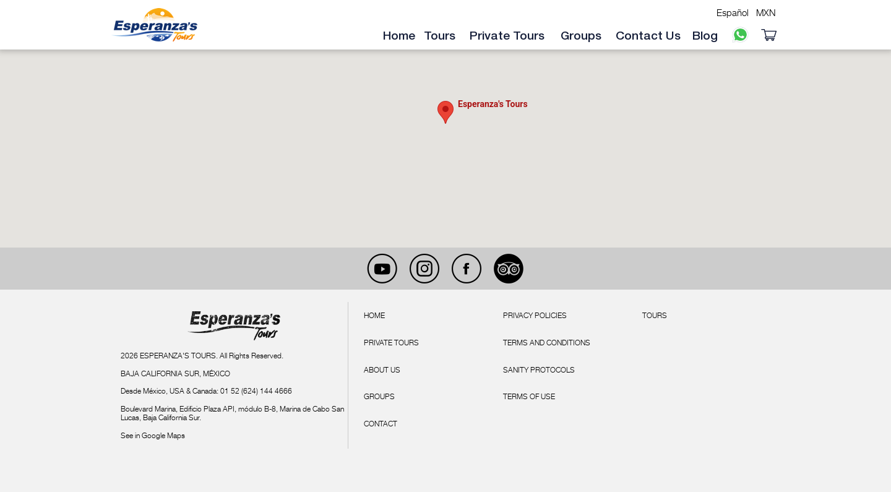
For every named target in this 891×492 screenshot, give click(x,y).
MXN (766, 12)
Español (733, 12)
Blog (705, 36)
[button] (445, 112)
